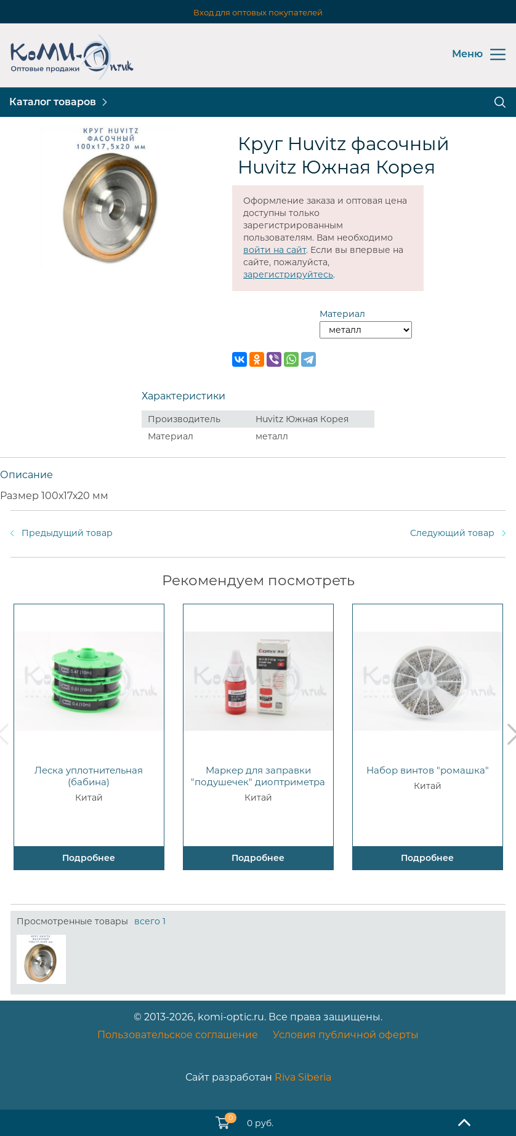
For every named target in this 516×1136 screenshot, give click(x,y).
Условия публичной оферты (346, 1035)
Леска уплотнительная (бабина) (88, 776)
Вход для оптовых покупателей (258, 12)
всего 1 (150, 921)
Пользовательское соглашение (177, 1035)
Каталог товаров (52, 102)
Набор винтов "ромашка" (427, 770)
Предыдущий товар (67, 532)
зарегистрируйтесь (288, 274)
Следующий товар (452, 532)
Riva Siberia (303, 1077)
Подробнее (88, 857)
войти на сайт (274, 249)
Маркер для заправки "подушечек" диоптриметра (258, 776)
